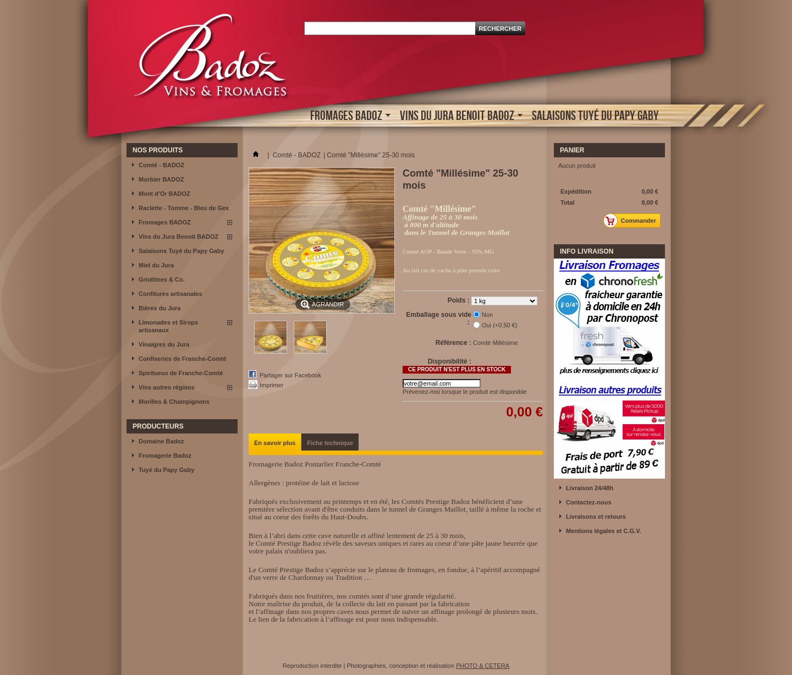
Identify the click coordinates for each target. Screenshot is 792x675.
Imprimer (271, 385)
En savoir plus (274, 443)
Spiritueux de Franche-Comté (181, 373)
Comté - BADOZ (161, 165)
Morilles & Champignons (174, 401)
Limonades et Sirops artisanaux (168, 326)
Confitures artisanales (170, 293)
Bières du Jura (159, 308)
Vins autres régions (167, 387)
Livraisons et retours (596, 516)
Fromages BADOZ (348, 116)
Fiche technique (330, 443)
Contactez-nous (589, 502)
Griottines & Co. (162, 279)
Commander (632, 220)
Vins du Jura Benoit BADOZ (458, 116)
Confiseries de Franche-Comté (183, 358)
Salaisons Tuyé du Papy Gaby (595, 115)
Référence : (453, 343)
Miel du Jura (156, 265)
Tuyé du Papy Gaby (166, 470)
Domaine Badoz (161, 441)
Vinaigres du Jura (164, 344)
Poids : (459, 300)
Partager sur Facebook (290, 375)
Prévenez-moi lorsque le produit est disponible (465, 391)
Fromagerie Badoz (165, 455)
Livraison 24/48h (589, 488)
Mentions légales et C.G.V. (603, 531)
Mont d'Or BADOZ (164, 193)
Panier (572, 150)
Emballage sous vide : (438, 318)
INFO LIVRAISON (586, 251)
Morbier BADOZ (161, 179)
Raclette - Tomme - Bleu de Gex (184, 208)
